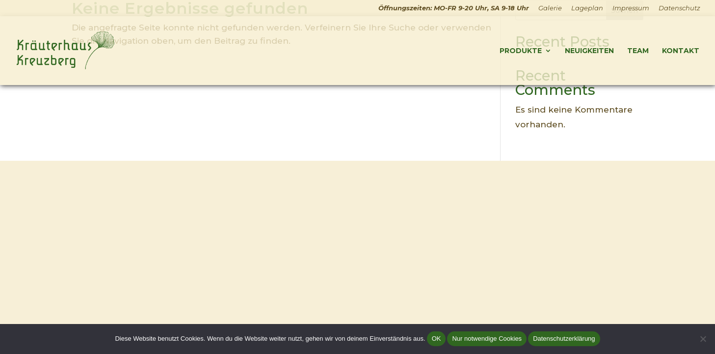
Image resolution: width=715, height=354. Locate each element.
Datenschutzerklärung (564, 338)
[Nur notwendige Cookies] (703, 339)
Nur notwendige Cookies (487, 338)
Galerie (550, 8)
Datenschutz (679, 8)
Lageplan (587, 8)
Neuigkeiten (589, 51)
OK (436, 338)
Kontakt (680, 51)
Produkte (521, 51)
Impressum (630, 8)
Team (638, 51)
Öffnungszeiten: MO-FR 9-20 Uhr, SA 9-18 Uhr (453, 8)
